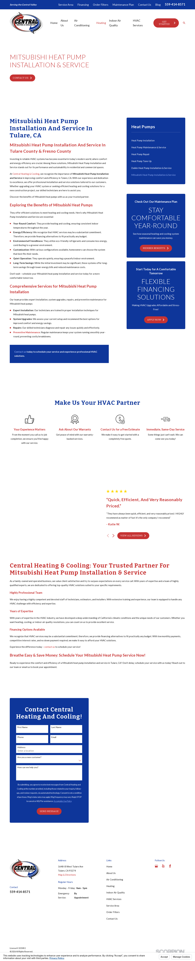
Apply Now (156, 319)
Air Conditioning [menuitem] (82, 23)
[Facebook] (170, 836)
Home (109, 837)
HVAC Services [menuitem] (138, 23)
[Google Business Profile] (156, 836)
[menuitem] (156, 140)
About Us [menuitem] (64, 23)
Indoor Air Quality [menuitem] (115, 23)
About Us (111, 843)
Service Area (65, 4)
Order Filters (100, 4)
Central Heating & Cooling (26, 173)
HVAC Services (113, 869)
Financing (83, 4)
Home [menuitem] (54, 22)
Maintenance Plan (123, 4)
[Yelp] (163, 836)
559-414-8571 (175, 4)
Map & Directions (67, 845)
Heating (110, 856)
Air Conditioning (114, 850)
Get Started (167, 22)
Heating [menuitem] (101, 22)
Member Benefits (156, 248)
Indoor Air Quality (115, 863)
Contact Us (144, 4)
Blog (158, 4)
